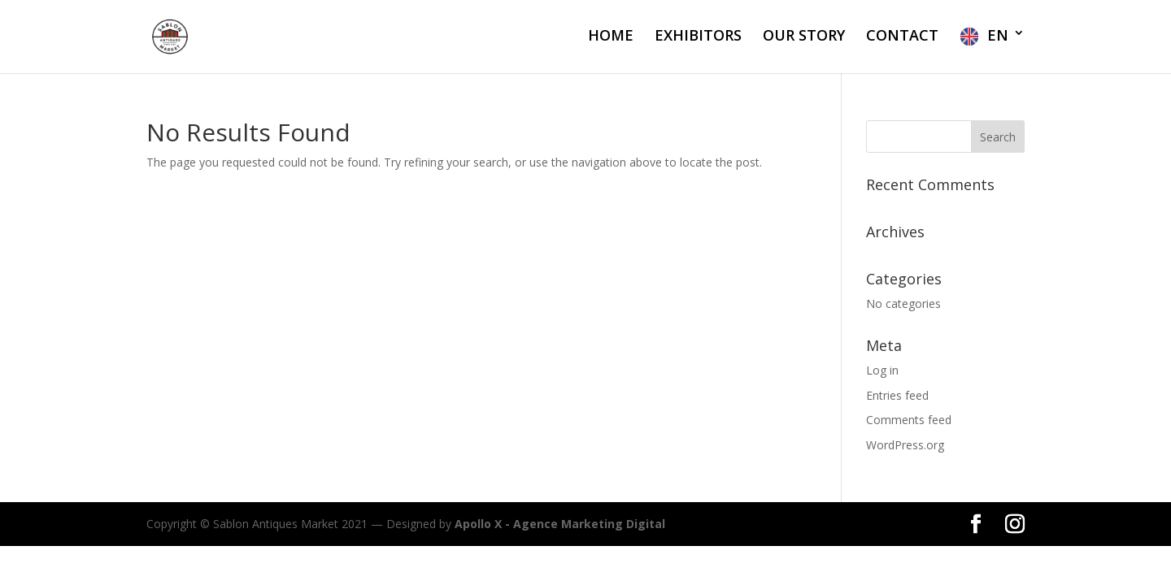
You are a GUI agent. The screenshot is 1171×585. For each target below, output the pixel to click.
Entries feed (897, 395)
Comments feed (908, 419)
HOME (610, 37)
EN (997, 36)
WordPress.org (905, 445)
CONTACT (902, 37)
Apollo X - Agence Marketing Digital (560, 523)
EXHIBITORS (698, 37)
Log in (882, 370)
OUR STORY (804, 37)
